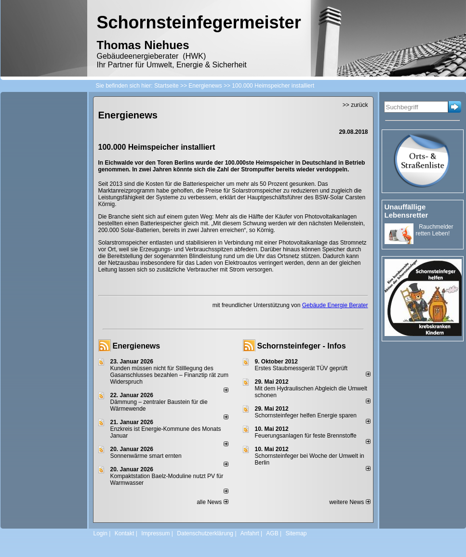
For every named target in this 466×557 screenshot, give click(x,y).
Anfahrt (249, 533)
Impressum (155, 533)
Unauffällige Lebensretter (406, 211)
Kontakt (124, 533)
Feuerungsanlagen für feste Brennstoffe (306, 435)
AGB (272, 533)
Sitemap (295, 533)
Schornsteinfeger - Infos (301, 346)
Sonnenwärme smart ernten (146, 456)
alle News (212, 502)
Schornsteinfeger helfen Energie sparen (306, 415)
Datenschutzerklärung (205, 533)
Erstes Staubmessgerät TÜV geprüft (301, 368)
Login (100, 533)
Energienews (136, 346)
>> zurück (355, 105)
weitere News (349, 502)
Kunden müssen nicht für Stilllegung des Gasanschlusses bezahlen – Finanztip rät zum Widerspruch (169, 375)
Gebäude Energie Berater (335, 305)
